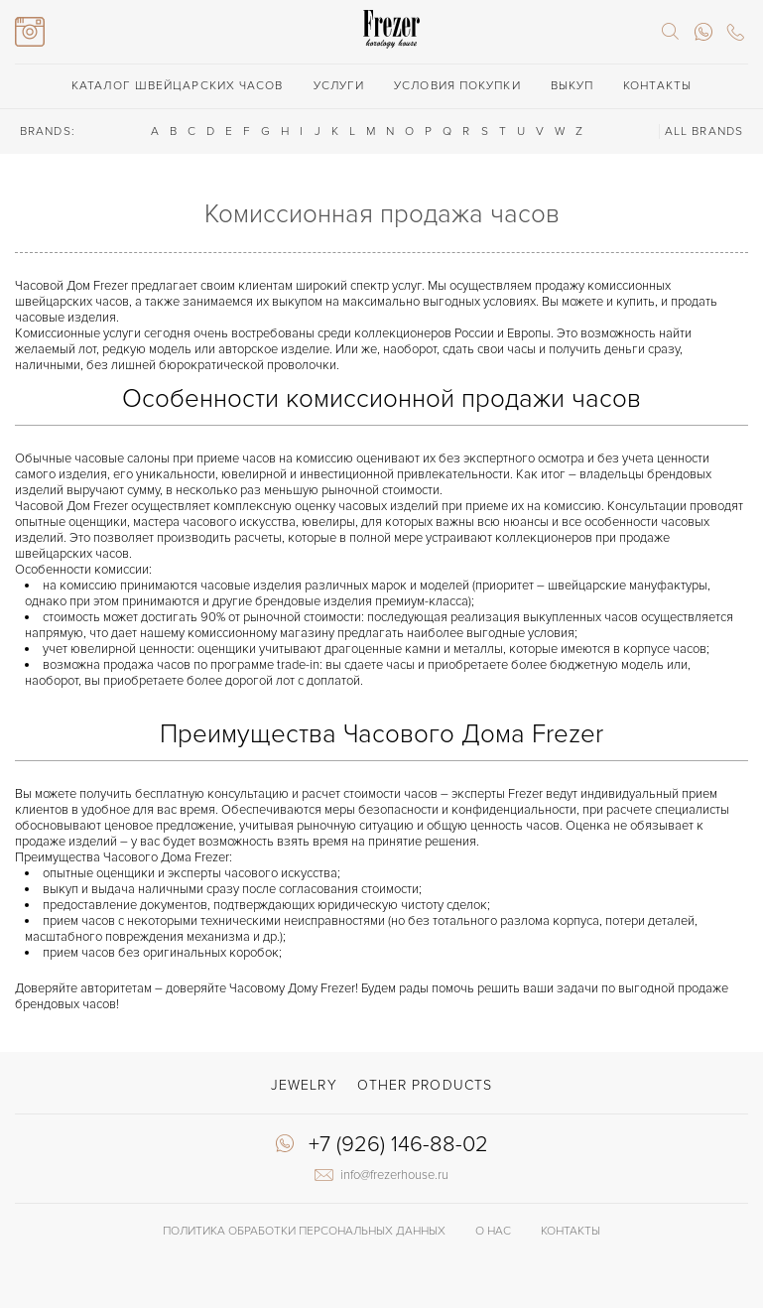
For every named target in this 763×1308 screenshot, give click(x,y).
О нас (493, 1231)
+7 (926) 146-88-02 (398, 1145)
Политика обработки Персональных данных (304, 1231)
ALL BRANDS (704, 131)
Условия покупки (457, 85)
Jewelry (304, 1085)
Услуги (339, 85)
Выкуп (572, 85)
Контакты (657, 85)
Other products (424, 1085)
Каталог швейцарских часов (177, 85)
